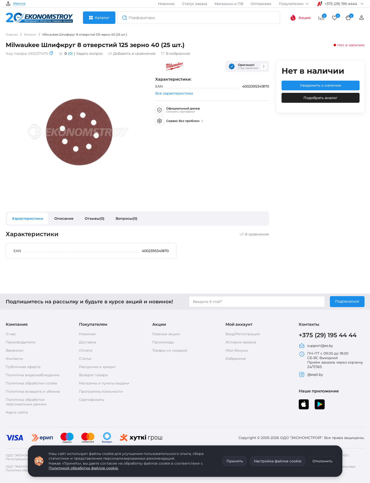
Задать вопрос (89, 53)
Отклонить (322, 461)
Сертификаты (91, 399)
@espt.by (311, 374)
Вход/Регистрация (242, 334)
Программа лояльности (101, 391)
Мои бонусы (236, 350)
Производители (21, 342)
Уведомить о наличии (320, 85)
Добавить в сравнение (132, 53)
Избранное (235, 358)
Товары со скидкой (169, 350)
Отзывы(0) (94, 218)
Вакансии (14, 350)
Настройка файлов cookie (277, 461)
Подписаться (347, 301)
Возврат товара (93, 375)
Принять (234, 461)
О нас (11, 334)
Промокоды (163, 342)
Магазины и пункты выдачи (104, 383)
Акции (300, 18)
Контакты (14, 358)
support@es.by (316, 346)
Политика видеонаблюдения (32, 375)
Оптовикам (261, 3)
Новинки (166, 3)
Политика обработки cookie (31, 383)
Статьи (85, 358)
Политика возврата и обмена (33, 391)
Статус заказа (194, 3)
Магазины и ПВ (229, 3)
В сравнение (254, 234)
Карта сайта (17, 412)
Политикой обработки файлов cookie (83, 468)
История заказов (240, 342)
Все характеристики (174, 93)
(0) (70, 53)
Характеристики (27, 218)
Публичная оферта (23, 367)
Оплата (85, 350)
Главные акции (166, 334)
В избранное (175, 53)
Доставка (87, 342)
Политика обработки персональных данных (26, 401)
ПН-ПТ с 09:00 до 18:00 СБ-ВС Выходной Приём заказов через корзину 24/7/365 (331, 360)
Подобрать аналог (320, 98)
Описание (64, 218)
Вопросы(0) (126, 218)
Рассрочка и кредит (97, 367)
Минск (19, 4)
